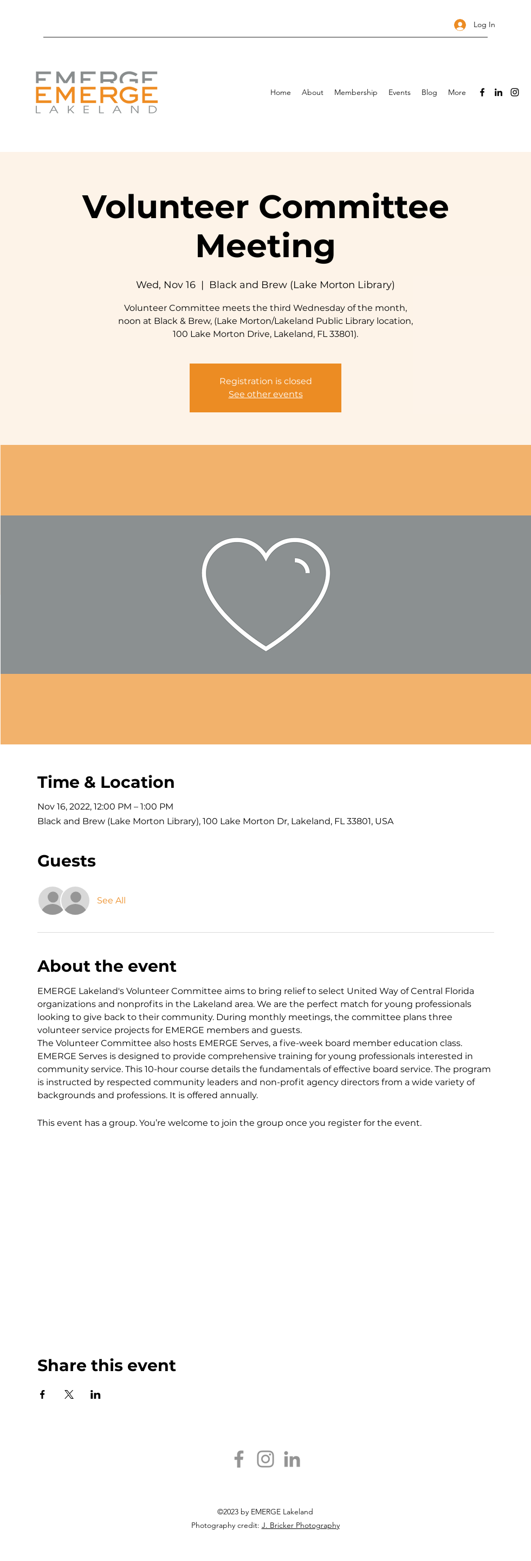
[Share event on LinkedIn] (95, 1394)
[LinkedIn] (498, 92)
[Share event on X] (69, 1394)
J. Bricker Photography (301, 1525)
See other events (266, 394)
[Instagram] (514, 92)
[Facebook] (482, 92)
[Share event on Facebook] (42, 1394)
